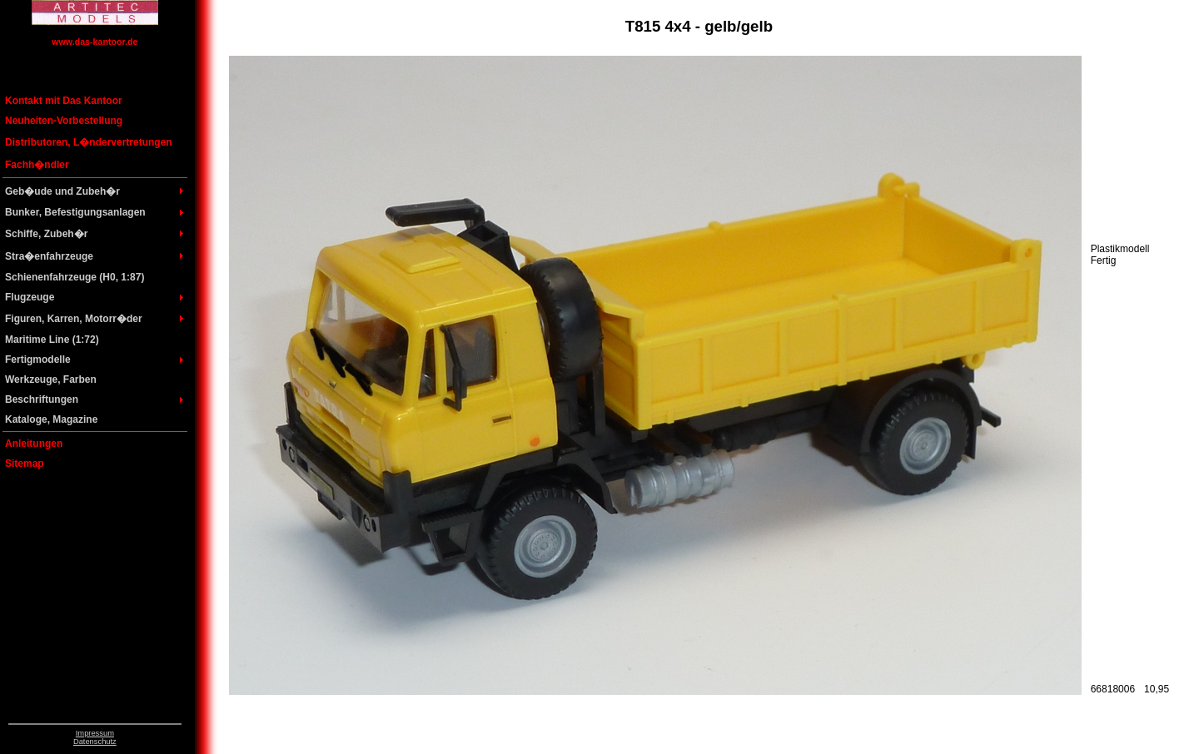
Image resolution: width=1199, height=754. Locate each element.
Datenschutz (95, 741)
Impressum (95, 733)
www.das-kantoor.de (94, 42)
